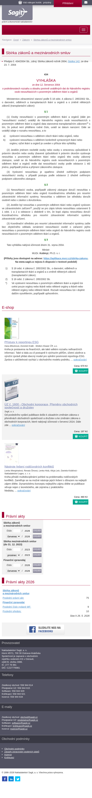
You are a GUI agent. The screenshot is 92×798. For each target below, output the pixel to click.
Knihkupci (9, 757)
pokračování (80, 359)
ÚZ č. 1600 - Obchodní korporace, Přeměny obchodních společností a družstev (40, 406)
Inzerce (8, 754)
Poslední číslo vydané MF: (17, 606)
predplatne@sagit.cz (27, 720)
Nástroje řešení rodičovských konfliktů (29, 466)
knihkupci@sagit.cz (22, 726)
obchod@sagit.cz (29, 717)
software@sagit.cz (21, 723)
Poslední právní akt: (13, 598)
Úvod (16, 40)
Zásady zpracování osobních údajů (21, 751)
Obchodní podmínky (14, 748)
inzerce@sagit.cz (18, 729)
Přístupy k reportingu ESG (21, 342)
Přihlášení (67, 3)
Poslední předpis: (12, 611)
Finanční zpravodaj (14, 602)
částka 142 (74, 61)
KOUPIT (83, 371)
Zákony (26, 40)
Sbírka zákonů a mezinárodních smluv (52, 40)
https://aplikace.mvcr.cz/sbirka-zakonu (66, 258)
